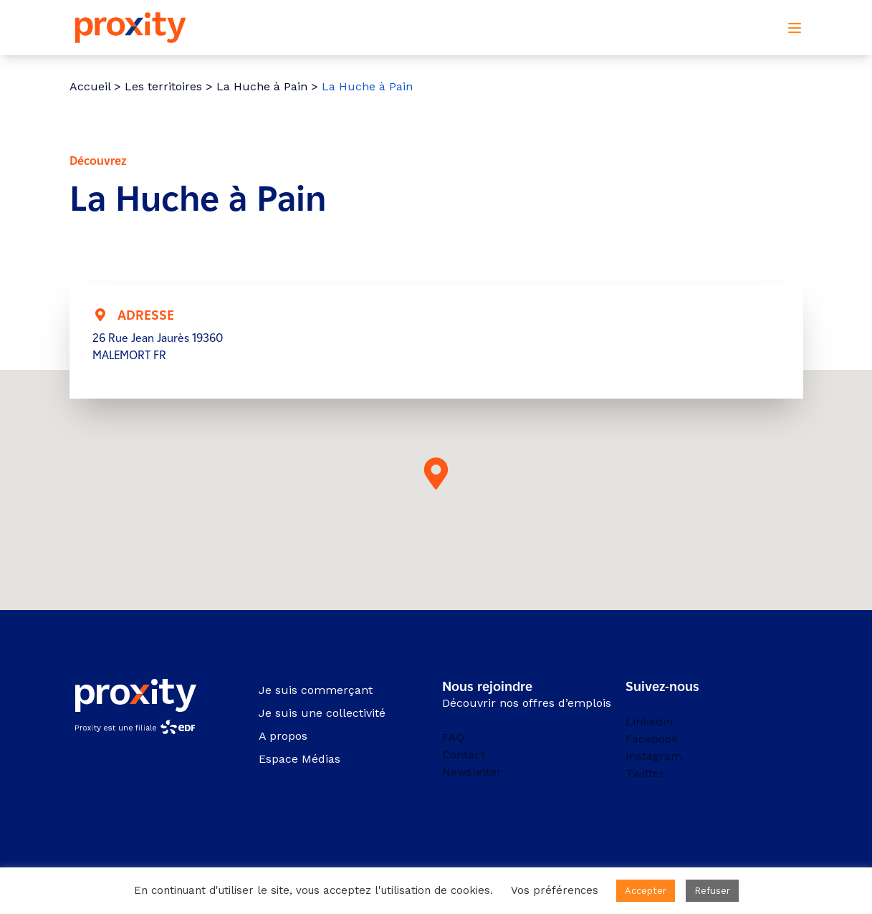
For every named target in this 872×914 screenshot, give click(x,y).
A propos (283, 736)
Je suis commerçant (316, 690)
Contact (463, 754)
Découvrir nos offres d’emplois (526, 703)
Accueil (90, 86)
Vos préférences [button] (554, 890)
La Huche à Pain (261, 86)
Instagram (654, 756)
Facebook (652, 739)
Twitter (645, 773)
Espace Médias (299, 759)
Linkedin (649, 721)
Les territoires (163, 86)
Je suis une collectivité (322, 713)
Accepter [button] (645, 890)
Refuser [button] (712, 890)
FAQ (453, 737)
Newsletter (472, 772)
